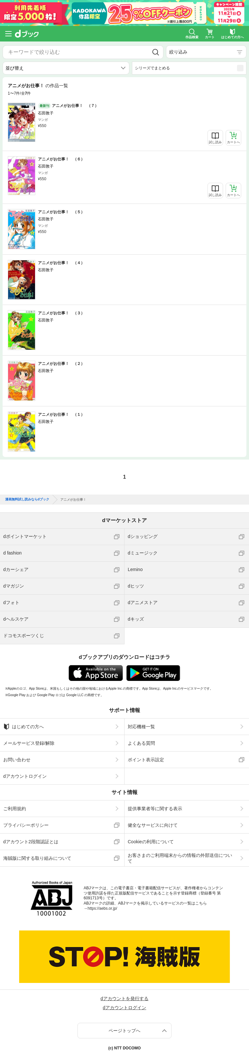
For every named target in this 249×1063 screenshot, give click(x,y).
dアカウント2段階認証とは (30, 841)
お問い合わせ (16, 759)
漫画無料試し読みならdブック (27, 499)
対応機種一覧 (141, 726)
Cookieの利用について (151, 841)
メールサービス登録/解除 (28, 743)
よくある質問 (141, 743)
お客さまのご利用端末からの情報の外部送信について (180, 858)
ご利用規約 (14, 808)
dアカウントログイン (25, 776)
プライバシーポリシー (26, 825)
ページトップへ (124, 1030)
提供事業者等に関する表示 (155, 808)
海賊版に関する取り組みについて (37, 858)
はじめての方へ (23, 726)
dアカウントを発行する (124, 998)
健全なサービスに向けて (153, 825)
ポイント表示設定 (146, 759)
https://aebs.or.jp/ (102, 908)
